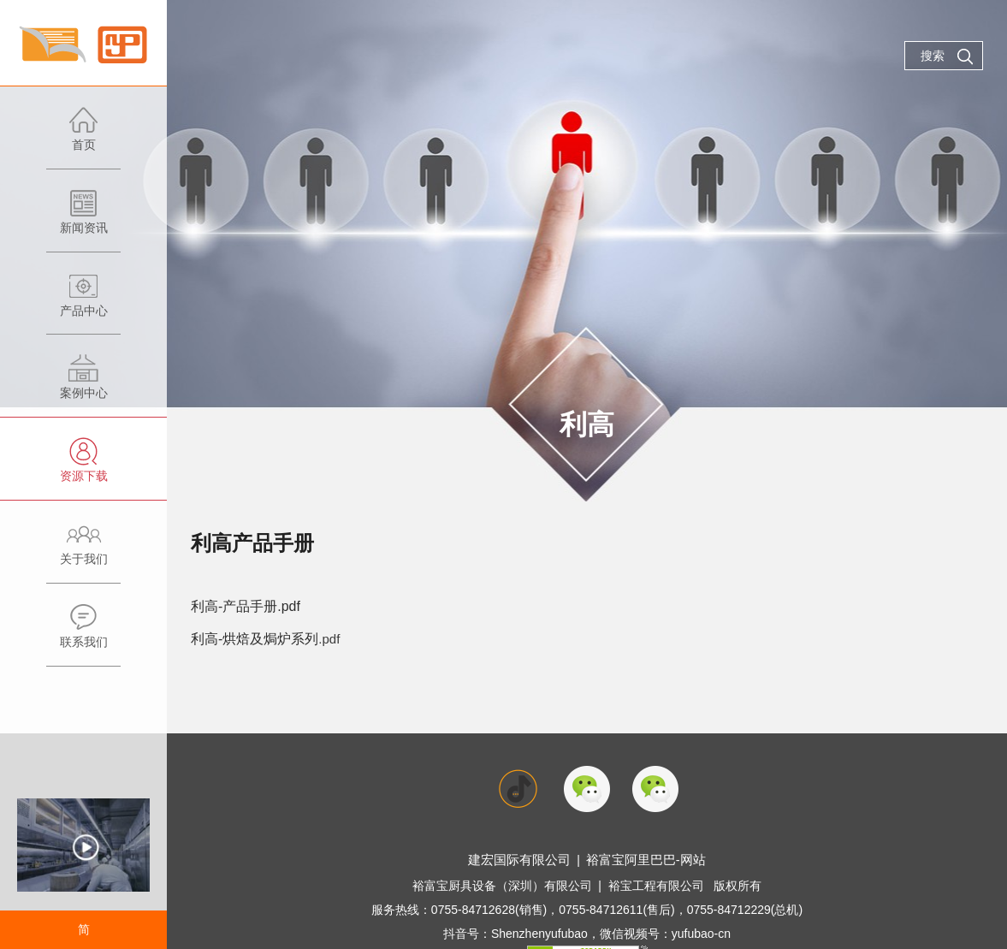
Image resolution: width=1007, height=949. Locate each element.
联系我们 (83, 634)
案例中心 (83, 385)
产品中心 (83, 303)
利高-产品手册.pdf (242, 605)
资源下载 (83, 468)
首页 (83, 137)
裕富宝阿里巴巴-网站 (642, 856)
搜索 (947, 56)
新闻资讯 (83, 220)
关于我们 (83, 551)
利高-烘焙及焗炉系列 (251, 636)
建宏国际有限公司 (524, 856)
